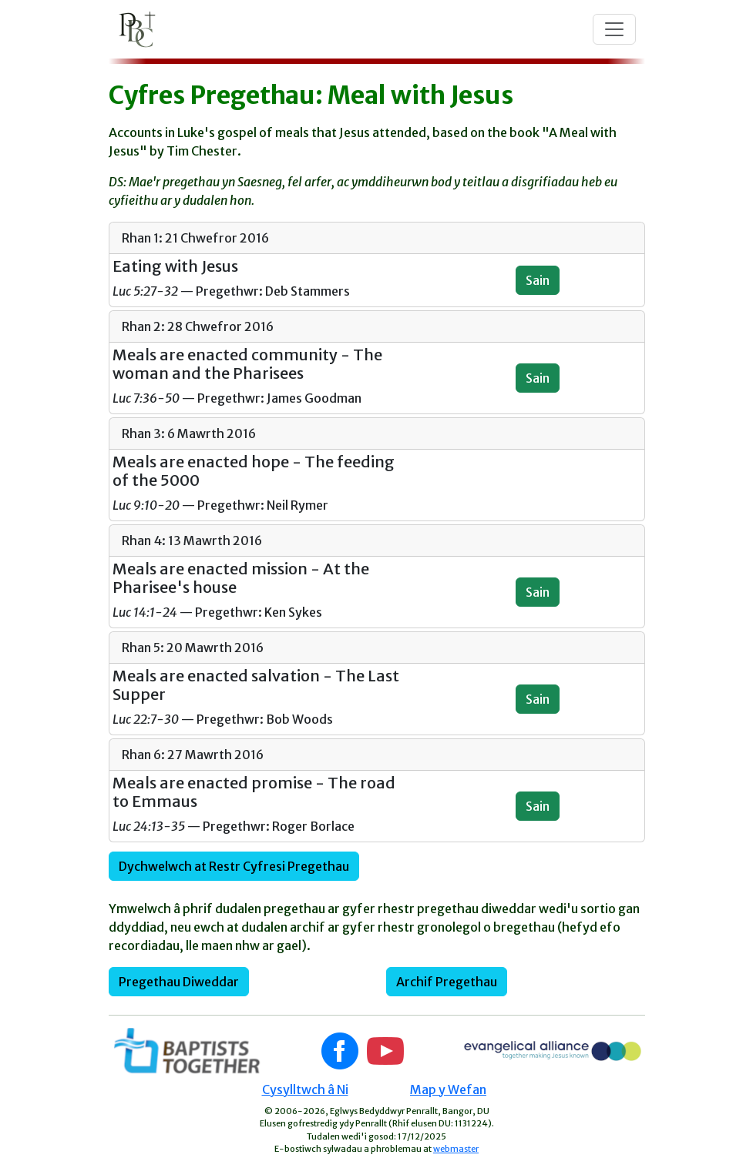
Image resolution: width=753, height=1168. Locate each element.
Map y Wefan (448, 1089)
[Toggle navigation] (614, 29)
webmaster (456, 1148)
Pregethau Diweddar (179, 981)
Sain (538, 280)
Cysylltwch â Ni (305, 1089)
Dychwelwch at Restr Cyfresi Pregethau (234, 866)
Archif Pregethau (446, 981)
